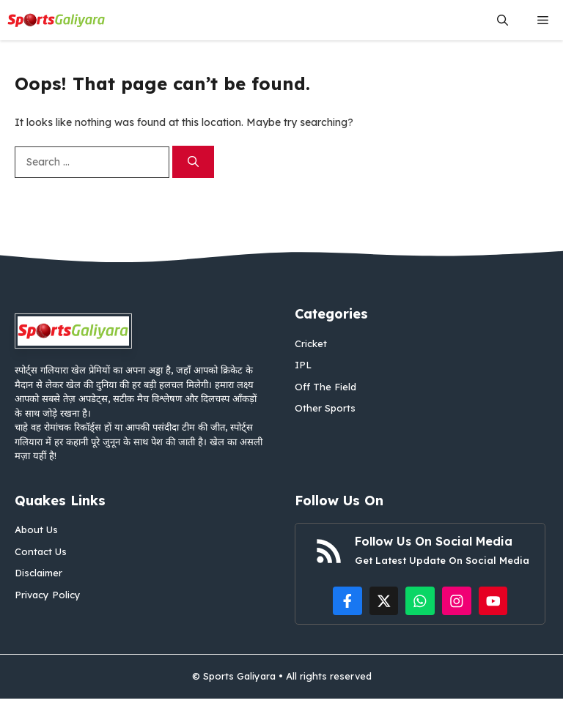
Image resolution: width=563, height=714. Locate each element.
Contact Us (41, 551)
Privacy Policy (48, 594)
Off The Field (325, 387)
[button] (502, 20)
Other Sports (325, 408)
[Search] (193, 162)
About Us (36, 529)
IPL (303, 365)
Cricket (311, 343)
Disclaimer (38, 573)
